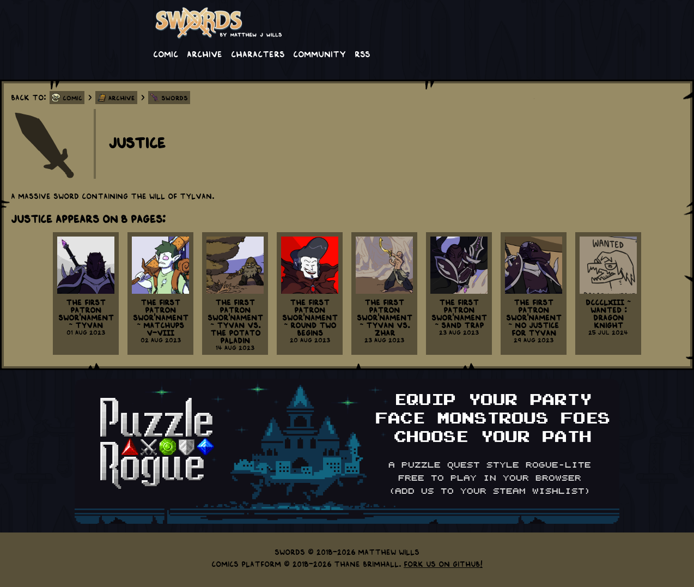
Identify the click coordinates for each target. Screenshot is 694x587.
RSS (362, 53)
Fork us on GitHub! (443, 563)
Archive (204, 53)
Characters (257, 53)
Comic (165, 53)
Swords (174, 97)
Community (319, 53)
